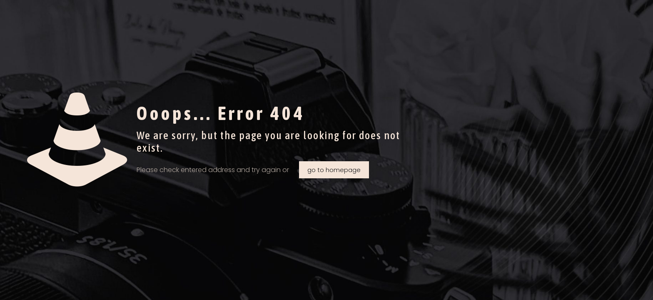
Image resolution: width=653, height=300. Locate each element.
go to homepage (334, 169)
